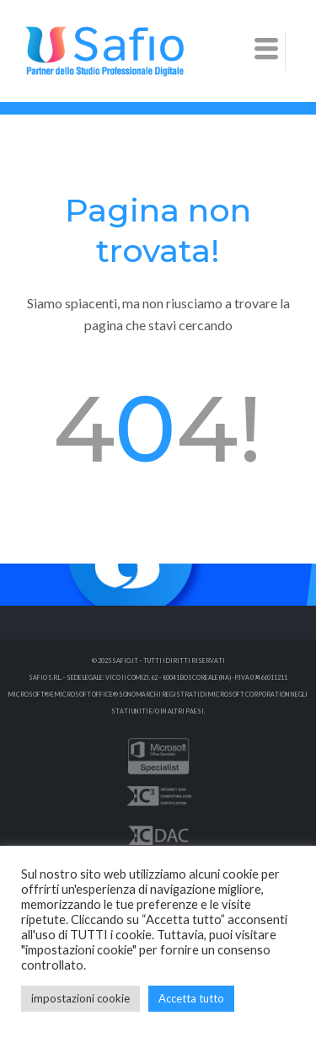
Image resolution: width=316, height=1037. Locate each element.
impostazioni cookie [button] (80, 998)
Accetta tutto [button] (191, 998)
